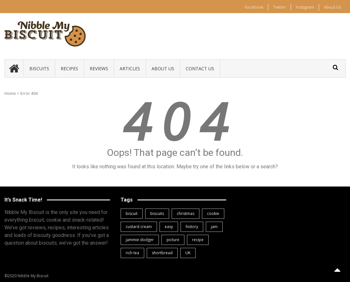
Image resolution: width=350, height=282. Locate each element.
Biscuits (39, 68)
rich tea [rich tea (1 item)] (132, 252)
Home (10, 93)
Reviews (99, 68)
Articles (130, 68)
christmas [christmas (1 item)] (185, 213)
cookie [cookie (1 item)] (213, 213)
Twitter (279, 7)
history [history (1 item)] (192, 226)
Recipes (69, 68)
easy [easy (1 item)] (169, 226)
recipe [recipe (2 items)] (198, 239)
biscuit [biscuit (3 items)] (132, 213)
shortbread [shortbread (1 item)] (162, 252)
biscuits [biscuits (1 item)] (157, 213)
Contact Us (200, 68)
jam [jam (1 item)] (214, 226)
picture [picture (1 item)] (173, 239)
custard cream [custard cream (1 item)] (139, 226)
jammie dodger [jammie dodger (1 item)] (140, 239)
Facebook (254, 7)
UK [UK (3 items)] (187, 252)
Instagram (305, 7)
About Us (332, 7)
